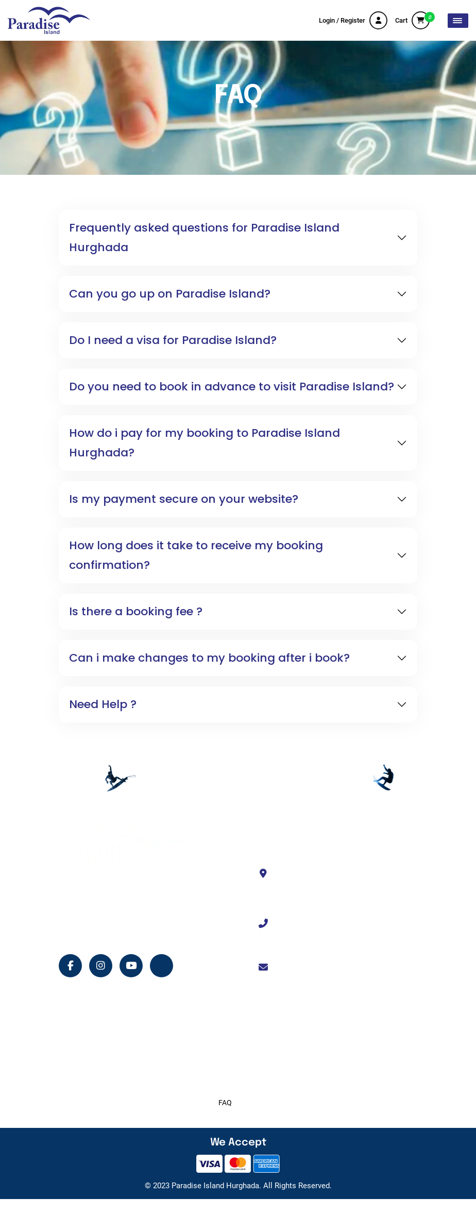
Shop (83, 1084)
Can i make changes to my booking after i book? (209, 658)
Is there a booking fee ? (135, 611)
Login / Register (353, 20)
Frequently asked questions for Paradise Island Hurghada (204, 237)
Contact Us (236, 1048)
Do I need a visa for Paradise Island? (173, 340)
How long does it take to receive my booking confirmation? (196, 555)
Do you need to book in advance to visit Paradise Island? (231, 387)
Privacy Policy (240, 1084)
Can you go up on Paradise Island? (169, 294)
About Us (233, 1030)
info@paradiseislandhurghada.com (341, 967)
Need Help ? (103, 704)
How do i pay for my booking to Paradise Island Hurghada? (204, 443)
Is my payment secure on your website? (183, 499)
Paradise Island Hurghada (215, 1185)
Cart (412, 20)
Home (84, 1030)
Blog (82, 1102)
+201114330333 (310, 924)
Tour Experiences (102, 1048)
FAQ (225, 1102)
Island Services (99, 1066)
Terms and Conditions (253, 1066)
